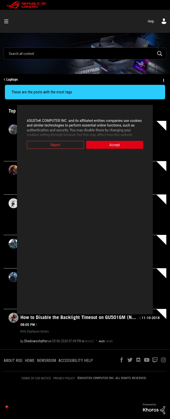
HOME (29, 360)
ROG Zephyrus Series (34, 331)
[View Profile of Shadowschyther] (36, 341)
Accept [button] (120, 145)
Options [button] (163, 79)
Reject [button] (49, 145)
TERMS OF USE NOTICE (36, 378)
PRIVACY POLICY (64, 378)
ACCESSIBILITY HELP (75, 360)
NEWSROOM (46, 360)
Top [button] (7, 407)
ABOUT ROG (13, 360)
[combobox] (85, 53)
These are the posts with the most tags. (42, 92)
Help (151, 21)
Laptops (12, 79)
